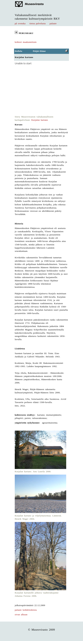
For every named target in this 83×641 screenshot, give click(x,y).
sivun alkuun (21, 614)
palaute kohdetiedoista (26, 610)
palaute (53, 23)
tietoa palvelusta (37, 23)
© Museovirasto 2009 (41, 629)
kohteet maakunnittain (26, 42)
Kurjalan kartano (39, 120)
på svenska (20, 23)
